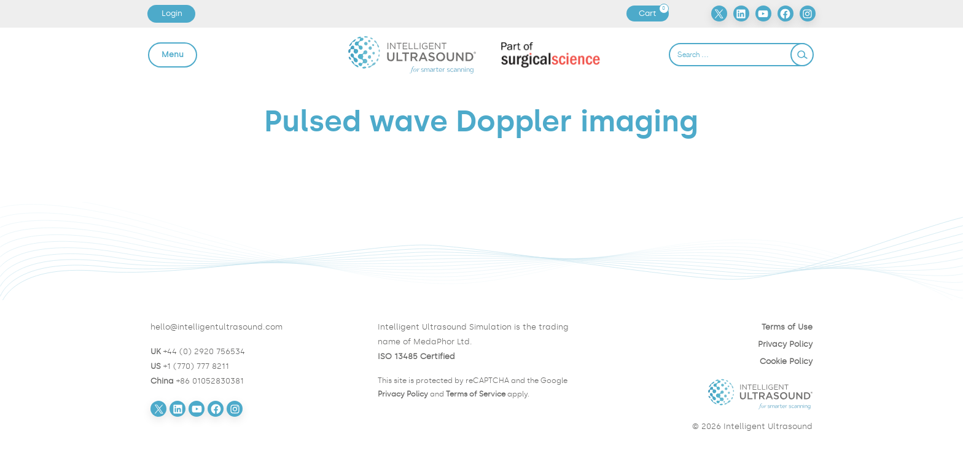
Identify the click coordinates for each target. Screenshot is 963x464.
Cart (653, 13)
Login (172, 13)
